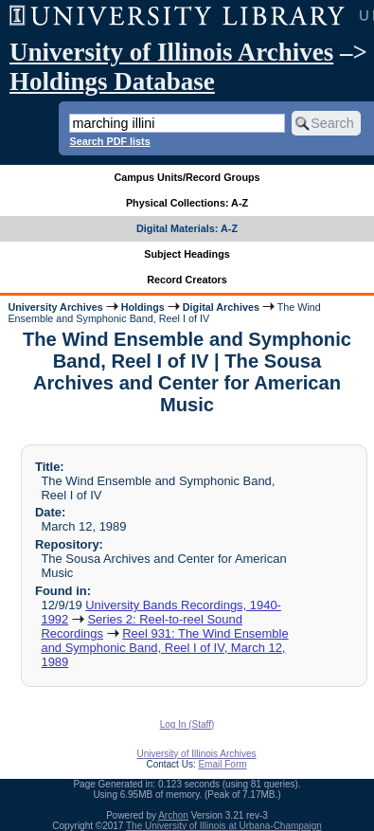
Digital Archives (221, 307)
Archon (173, 815)
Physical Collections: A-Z (187, 202)
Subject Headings (187, 254)
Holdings (143, 307)
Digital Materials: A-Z (187, 228)
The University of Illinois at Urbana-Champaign (224, 826)
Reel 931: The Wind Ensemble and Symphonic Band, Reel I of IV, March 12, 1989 (164, 647)
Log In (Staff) (187, 724)
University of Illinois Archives (171, 52)
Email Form (222, 764)
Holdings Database (112, 81)
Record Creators (187, 279)
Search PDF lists (109, 141)
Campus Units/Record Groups (186, 177)
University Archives (55, 307)
